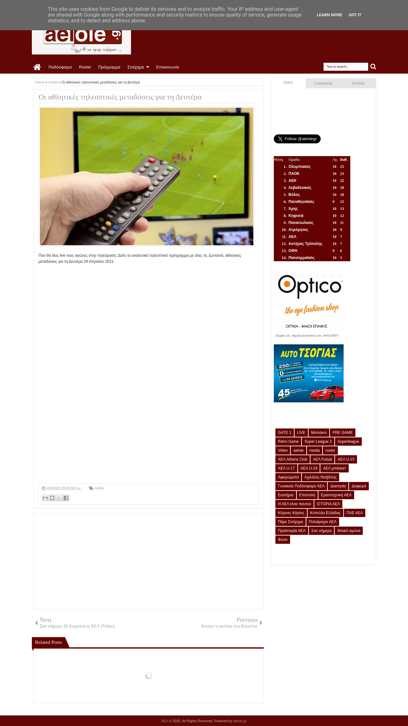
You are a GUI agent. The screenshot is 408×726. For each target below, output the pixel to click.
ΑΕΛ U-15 (346, 459)
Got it (355, 14)
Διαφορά (359, 486)
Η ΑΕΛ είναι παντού (294, 504)
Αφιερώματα (288, 477)
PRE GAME (342, 432)
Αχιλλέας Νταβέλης (320, 477)
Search (373, 66)
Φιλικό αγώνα (348, 530)
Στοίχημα (135, 67)
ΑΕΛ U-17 (286, 468)
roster (330, 450)
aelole (298, 450)
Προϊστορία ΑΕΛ (292, 530)
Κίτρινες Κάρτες (291, 513)
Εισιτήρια (286, 495)
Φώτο (283, 539)
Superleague (348, 441)
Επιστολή (307, 495)
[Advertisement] (149, 438)
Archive (358, 83)
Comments (323, 83)
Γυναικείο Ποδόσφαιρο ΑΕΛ (301, 486)
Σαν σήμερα (321, 530)
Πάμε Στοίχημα (290, 522)
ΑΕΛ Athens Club (292, 459)
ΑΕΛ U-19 (309, 468)
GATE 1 (284, 432)
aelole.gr (239, 721)
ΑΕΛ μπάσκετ (334, 468)
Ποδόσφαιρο (60, 67)
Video (288, 82)
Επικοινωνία (167, 67)
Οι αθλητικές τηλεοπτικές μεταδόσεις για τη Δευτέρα (120, 97)
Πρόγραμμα (109, 67)
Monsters (319, 432)
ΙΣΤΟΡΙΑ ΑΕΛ (328, 504)
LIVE (301, 432)
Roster (85, 67)
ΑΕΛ (165, 721)
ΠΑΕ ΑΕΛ (354, 513)
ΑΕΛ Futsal (322, 459)
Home (37, 67)
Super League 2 (318, 441)
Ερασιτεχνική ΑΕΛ (336, 495)
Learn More (329, 14)
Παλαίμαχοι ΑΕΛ (323, 522)
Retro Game (288, 441)
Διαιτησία (338, 486)
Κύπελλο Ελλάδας (325, 513)
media (99, 488)
